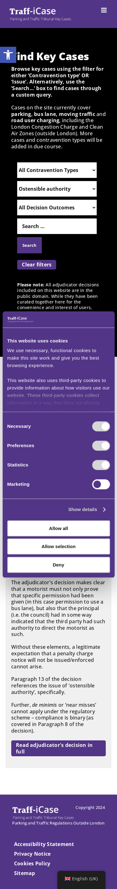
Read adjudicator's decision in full (54, 748)
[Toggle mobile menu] (104, 10)
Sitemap (24, 873)
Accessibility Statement (44, 844)
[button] (8, 55)
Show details (82, 509)
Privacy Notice (32, 853)
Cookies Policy (32, 863)
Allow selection (58, 546)
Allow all (58, 528)
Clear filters (36, 264)
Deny (58, 564)
